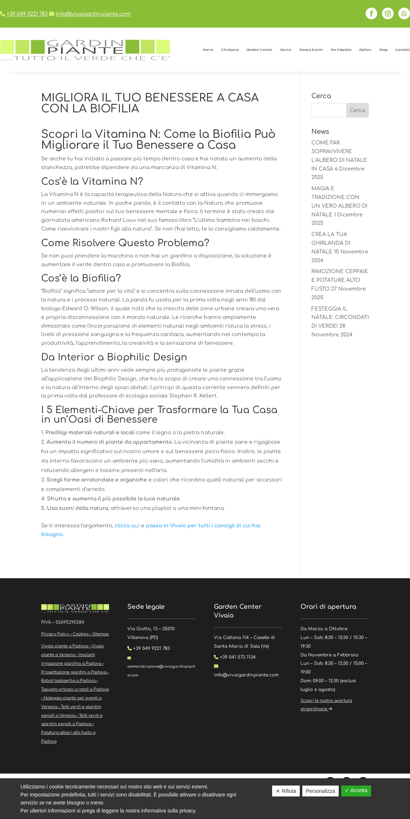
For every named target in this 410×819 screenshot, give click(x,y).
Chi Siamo (230, 50)
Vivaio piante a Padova (64, 646)
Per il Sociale (341, 50)
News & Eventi (311, 50)
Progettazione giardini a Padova (73, 672)
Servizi (285, 50)
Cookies (81, 634)
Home (208, 50)
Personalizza (320, 791)
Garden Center (259, 50)
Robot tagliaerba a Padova (68, 680)
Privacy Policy (55, 634)
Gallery (365, 50)
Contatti (402, 50)
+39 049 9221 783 (27, 14)
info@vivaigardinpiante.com (93, 14)
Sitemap (100, 634)
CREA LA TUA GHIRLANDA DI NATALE (330, 243)
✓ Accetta (356, 790)
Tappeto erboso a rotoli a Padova (75, 689)
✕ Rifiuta (286, 791)
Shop (383, 50)
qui (128, 525)
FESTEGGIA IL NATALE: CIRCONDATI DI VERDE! (340, 317)
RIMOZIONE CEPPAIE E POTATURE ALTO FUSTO (339, 280)
